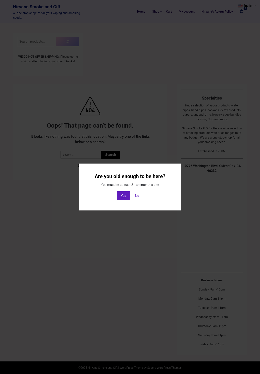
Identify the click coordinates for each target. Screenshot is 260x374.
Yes (123, 196)
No (137, 196)
